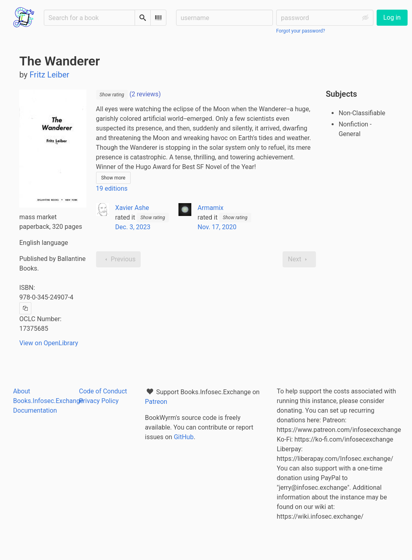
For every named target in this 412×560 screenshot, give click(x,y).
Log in (392, 17)
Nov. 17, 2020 (217, 227)
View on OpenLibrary (48, 343)
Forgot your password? (300, 31)
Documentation (35, 410)
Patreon (156, 401)
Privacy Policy (99, 401)
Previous (118, 259)
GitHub (183, 437)
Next (299, 259)
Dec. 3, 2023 (133, 227)
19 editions (112, 188)
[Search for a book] (89, 18)
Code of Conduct (103, 391)
